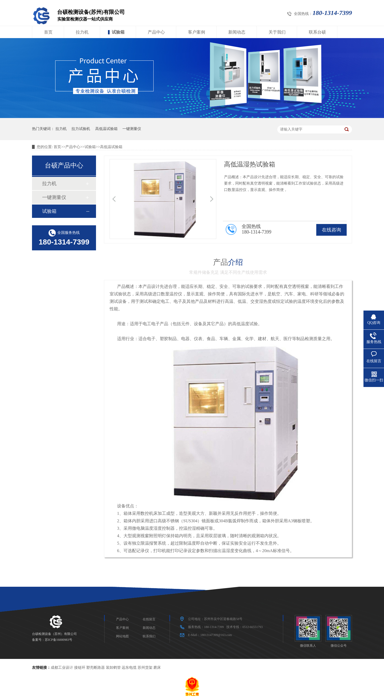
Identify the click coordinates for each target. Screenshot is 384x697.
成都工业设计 (62, 668)
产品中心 (156, 32)
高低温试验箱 (106, 129)
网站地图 (122, 636)
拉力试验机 (80, 129)
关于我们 (277, 32)
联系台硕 (317, 32)
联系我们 (149, 636)
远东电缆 (129, 668)
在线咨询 (331, 230)
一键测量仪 (131, 129)
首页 (48, 32)
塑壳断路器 (95, 668)
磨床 (157, 668)
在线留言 (149, 619)
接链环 (79, 668)
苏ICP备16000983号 (58, 640)
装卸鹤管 (113, 668)
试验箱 (118, 32)
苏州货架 (145, 668)
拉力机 (82, 32)
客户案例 (196, 32)
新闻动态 (236, 32)
